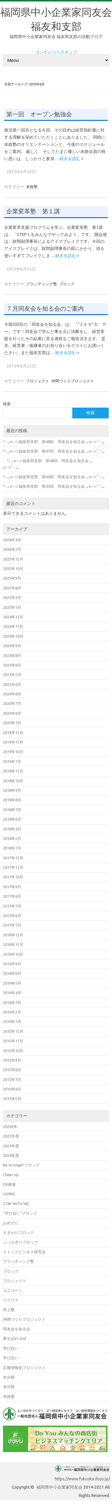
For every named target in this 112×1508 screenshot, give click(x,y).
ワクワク (11, 1300)
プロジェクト (37, 381)
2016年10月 (13, 954)
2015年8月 (12, 1070)
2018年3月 (12, 829)
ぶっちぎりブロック (20, 1242)
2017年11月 (13, 867)
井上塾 (9, 1309)
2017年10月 (13, 877)
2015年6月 (12, 1089)
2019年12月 (13, 732)
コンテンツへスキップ (56, 52)
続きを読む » (71, 158)
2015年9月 (12, 1060)
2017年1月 (12, 925)
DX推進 (9, 1184)
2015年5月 (12, 1098)
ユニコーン (12, 1290)
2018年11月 (13, 771)
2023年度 (11, 1146)
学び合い (11, 1348)
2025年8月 (12, 588)
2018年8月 (12, 800)
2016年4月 (12, 993)
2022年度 (11, 1136)
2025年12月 (13, 559)
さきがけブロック (18, 1232)
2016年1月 (12, 1021)
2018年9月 (12, 790)
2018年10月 (13, 781)
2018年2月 (12, 838)
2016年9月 (12, 964)
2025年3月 (12, 597)
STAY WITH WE (16, 1204)
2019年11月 (13, 742)
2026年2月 (12, 549)
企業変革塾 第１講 (33, 211)
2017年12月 (13, 858)
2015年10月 (13, 1051)
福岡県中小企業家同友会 (59, 1487)
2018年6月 (12, 819)
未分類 (9, 1377)
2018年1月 (12, 848)
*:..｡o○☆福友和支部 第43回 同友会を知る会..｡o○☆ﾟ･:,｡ (54, 486)
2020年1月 (12, 723)
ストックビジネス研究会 (24, 1252)
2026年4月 (12, 540)
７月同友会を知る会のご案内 (45, 308)
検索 (7, 404)
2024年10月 (13, 636)
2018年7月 (12, 810)
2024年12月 (13, 617)
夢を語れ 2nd (14, 1338)
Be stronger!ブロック (21, 1165)
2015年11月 (13, 1041)
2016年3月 (12, 1002)
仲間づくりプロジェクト (72, 381)
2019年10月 (13, 752)
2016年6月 (12, 973)
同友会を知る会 (16, 1329)
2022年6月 (12, 684)
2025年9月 (12, 578)
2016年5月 (12, 983)
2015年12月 (13, 1031)
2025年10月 (13, 569)
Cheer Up (11, 1175)
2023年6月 (12, 665)
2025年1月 (12, 607)
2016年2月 (12, 1012)
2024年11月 (13, 626)
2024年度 (11, 1155)
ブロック (67, 284)
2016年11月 (13, 944)
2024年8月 (12, 655)
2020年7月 (12, 703)
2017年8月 (12, 896)
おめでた (11, 1223)
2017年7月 (12, 906)
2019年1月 (12, 761)
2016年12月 (13, 935)
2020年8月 (12, 694)
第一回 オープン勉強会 (39, 114)
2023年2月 (12, 674)
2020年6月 (12, 713)
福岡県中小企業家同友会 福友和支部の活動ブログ (56, 36)
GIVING (9, 1194)
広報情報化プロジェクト (24, 1367)
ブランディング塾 (41, 284)
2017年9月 (12, 887)
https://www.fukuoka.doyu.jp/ (82, 1478)
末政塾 (32, 186)
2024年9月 (12, 646)
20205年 (10, 1126)
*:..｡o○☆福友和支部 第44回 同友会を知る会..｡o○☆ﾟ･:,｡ (54, 477)
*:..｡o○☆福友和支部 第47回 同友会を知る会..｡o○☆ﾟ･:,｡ (54, 451)
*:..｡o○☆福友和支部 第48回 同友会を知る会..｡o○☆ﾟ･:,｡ (54, 441)
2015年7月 (12, 1079)
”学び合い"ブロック (20, 1213)
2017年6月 (12, 915)
